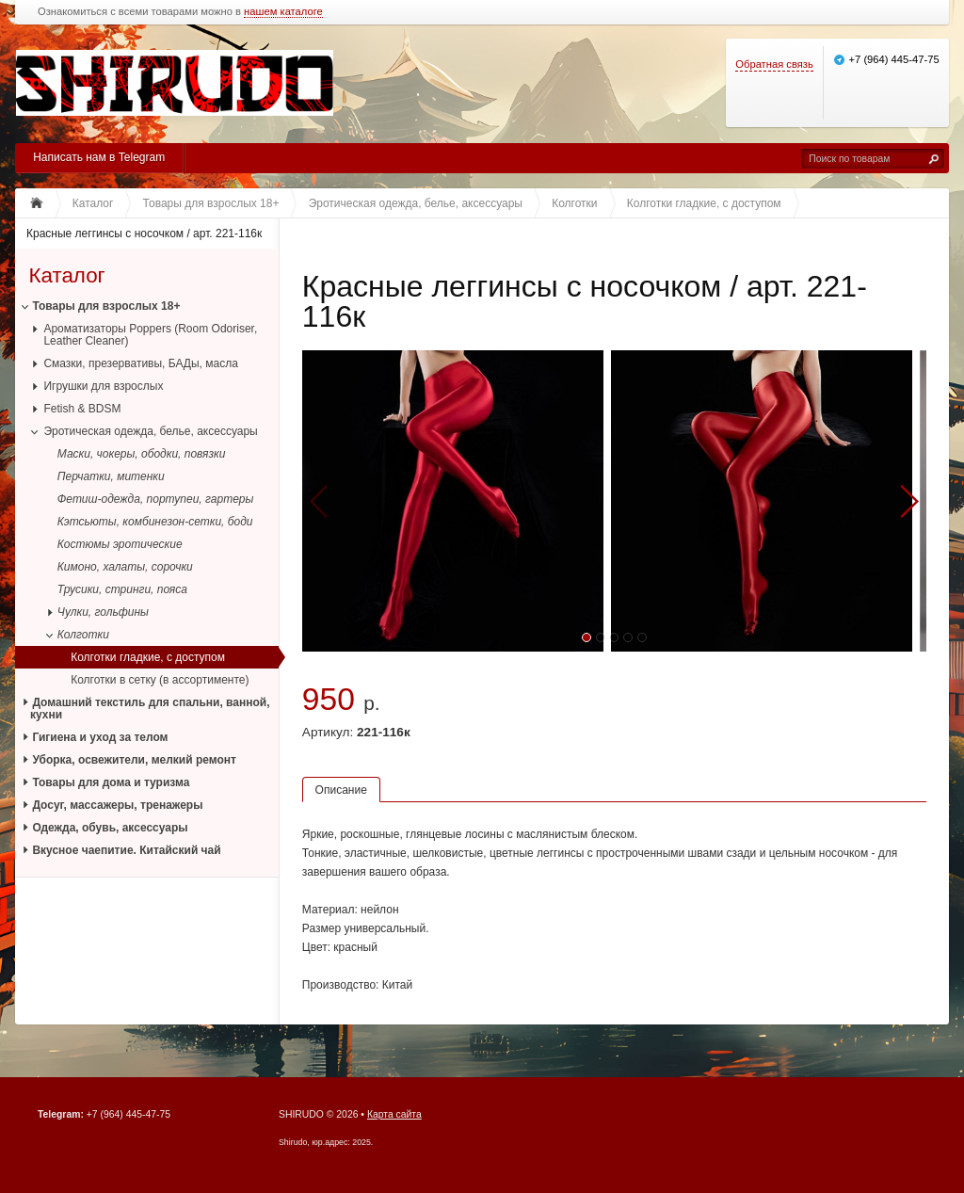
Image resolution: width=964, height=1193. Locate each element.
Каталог (66, 275)
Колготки (83, 634)
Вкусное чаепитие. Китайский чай (126, 850)
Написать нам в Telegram (99, 157)
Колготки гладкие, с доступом (148, 657)
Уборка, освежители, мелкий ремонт (134, 759)
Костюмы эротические (120, 544)
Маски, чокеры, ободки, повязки (141, 453)
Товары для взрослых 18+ (106, 306)
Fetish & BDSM (81, 408)
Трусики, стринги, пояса (122, 589)
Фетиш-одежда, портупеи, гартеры (155, 499)
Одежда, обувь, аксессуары (109, 827)
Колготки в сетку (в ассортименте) (160, 679)
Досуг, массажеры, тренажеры (117, 805)
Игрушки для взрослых (103, 386)
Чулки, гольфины (103, 612)
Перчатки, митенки (111, 476)
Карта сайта (394, 1114)
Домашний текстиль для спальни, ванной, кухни (150, 708)
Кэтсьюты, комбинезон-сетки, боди (155, 521)
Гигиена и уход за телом (100, 737)
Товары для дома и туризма (110, 782)
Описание (341, 790)
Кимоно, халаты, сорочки (125, 566)
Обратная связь (773, 64)
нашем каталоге (283, 12)
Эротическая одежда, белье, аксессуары (150, 431)
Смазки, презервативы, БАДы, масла (140, 363)
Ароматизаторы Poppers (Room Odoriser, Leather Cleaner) (150, 334)
